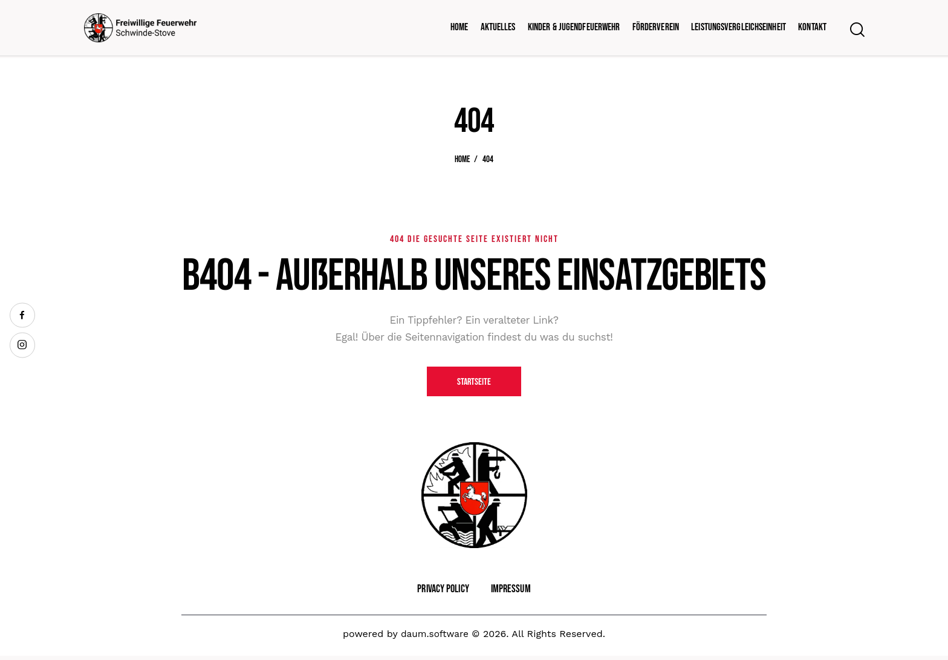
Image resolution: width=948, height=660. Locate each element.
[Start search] (856, 31)
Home (462, 159)
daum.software (435, 637)
